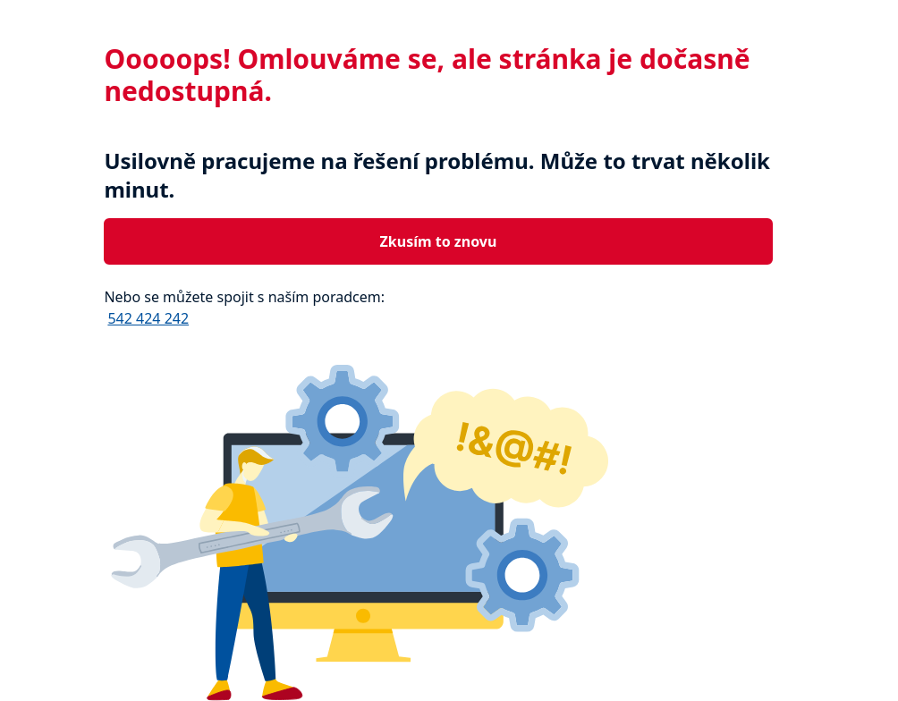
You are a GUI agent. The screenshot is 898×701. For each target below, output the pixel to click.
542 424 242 (148, 318)
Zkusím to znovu (438, 241)
